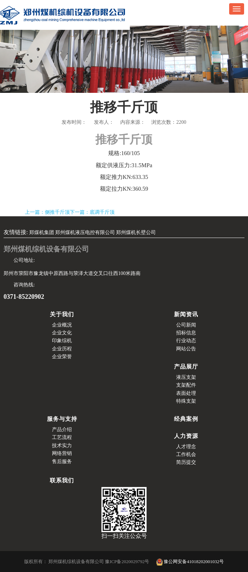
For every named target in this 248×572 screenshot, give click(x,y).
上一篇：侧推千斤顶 (47, 212)
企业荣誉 (62, 356)
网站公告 (186, 348)
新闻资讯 (186, 314)
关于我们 (62, 314)
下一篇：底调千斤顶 (92, 212)
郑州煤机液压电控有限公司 (85, 232)
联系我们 (62, 480)
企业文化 (62, 332)
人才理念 (186, 446)
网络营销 (62, 453)
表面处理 (186, 393)
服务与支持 (62, 419)
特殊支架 (186, 401)
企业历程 (62, 348)
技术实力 (62, 445)
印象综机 (62, 340)
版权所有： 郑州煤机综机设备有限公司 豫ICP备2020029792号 (87, 561)
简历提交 (186, 462)
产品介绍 (62, 429)
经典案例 (186, 419)
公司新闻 (186, 325)
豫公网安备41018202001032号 (190, 561)
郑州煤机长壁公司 (136, 232)
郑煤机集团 (41, 232)
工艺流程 (62, 437)
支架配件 (186, 385)
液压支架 (186, 377)
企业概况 (62, 325)
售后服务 (62, 461)
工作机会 (186, 454)
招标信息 (186, 332)
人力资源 (186, 436)
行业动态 (186, 340)
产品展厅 (186, 367)
